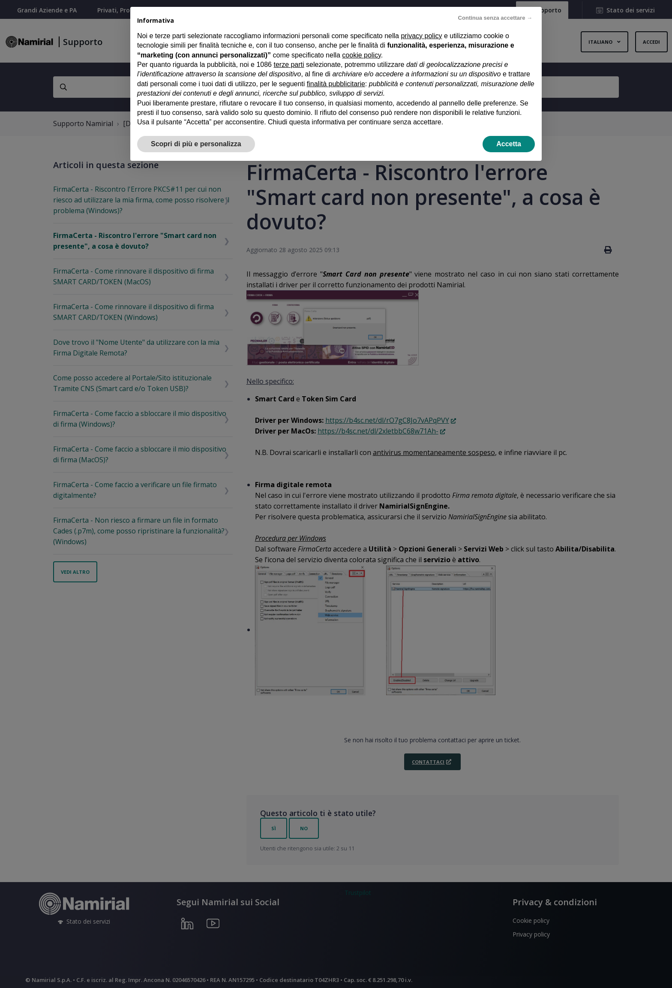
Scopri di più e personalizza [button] (196, 144)
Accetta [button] (508, 144)
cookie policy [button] (361, 55)
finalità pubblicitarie (336, 83)
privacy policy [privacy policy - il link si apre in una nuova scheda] (421, 35)
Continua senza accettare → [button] (495, 18)
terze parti (288, 64)
